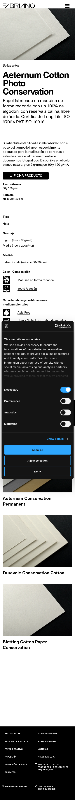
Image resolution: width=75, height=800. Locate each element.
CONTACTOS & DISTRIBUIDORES (47, 787)
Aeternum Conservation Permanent (27, 501)
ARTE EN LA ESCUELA (16, 741)
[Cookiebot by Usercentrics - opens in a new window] (55, 326)
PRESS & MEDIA (46, 756)
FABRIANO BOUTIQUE (16, 786)
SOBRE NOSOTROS (47, 733)
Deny (37, 471)
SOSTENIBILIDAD (47, 741)
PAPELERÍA (10, 756)
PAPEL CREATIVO (14, 749)
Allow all (37, 449)
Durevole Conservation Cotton (33, 572)
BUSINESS (10, 772)
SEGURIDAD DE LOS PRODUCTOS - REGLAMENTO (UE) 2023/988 (53, 767)
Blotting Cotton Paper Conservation (25, 644)
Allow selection (37, 460)
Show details (55, 438)
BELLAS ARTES (13, 733)
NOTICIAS (43, 749)
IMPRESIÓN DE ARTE (16, 764)
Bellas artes (11, 65)
